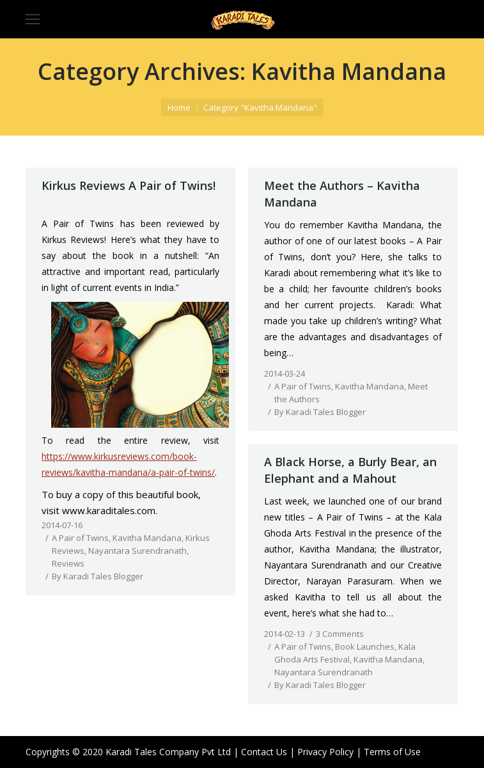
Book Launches (364, 646)
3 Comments (340, 633)
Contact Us (264, 752)
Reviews (68, 563)
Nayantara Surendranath (137, 550)
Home (179, 107)
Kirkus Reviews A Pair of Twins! (128, 185)
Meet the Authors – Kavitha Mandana (342, 194)
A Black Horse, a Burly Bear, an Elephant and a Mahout (350, 470)
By (97, 576)
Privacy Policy (325, 752)
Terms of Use (392, 752)
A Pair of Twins (80, 538)
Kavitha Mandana (147, 538)
